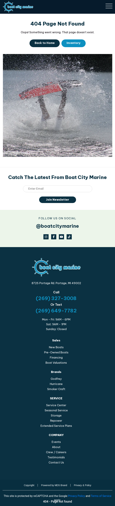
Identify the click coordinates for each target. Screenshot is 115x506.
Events (56, 442)
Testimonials (56, 457)
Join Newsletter (57, 199)
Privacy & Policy (82, 485)
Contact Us (56, 462)
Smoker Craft (56, 389)
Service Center (56, 405)
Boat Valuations (56, 362)
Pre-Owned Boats (56, 352)
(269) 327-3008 (56, 298)
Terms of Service (101, 496)
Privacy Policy (76, 496)
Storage (56, 415)
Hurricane (56, 384)
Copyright (29, 485)
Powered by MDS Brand (54, 485)
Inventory (73, 43)
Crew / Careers (56, 452)
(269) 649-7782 (56, 311)
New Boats (56, 347)
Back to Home (45, 43)
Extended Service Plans (56, 425)
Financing (56, 357)
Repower (56, 420)
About (56, 447)
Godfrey (56, 378)
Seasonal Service (56, 410)
